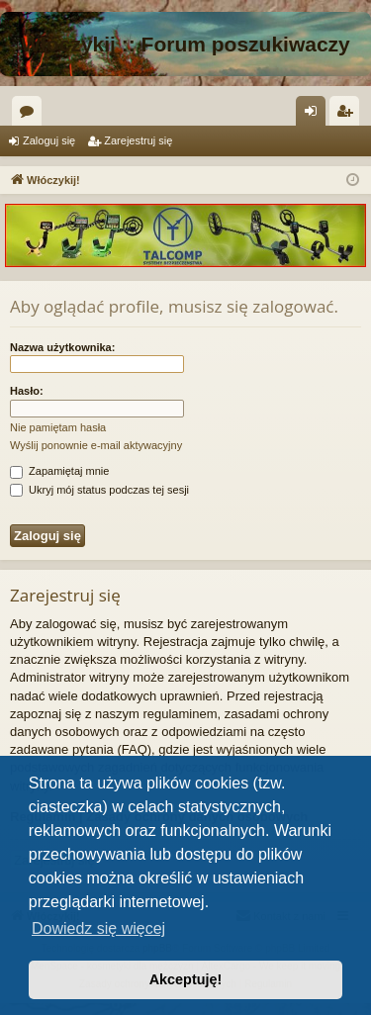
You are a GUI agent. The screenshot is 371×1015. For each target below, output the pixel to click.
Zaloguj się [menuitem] (315, 115)
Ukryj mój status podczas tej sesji (99, 490)
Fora (31, 115)
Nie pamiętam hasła (58, 427)
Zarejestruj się (138, 140)
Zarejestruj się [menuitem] (348, 115)
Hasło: (27, 391)
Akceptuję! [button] (186, 979)
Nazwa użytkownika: (62, 347)
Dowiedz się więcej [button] (98, 928)
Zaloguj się (49, 140)
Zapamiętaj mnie (59, 471)
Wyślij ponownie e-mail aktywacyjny (96, 445)
